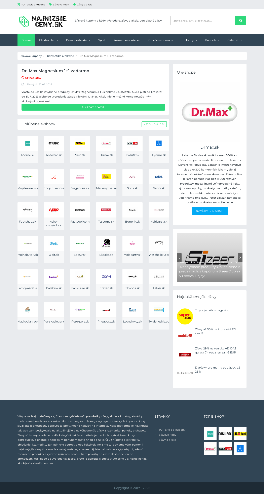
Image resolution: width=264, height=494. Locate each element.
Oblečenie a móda (162, 40)
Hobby (191, 40)
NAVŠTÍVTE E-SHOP (209, 210)
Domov (26, 40)
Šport (101, 40)
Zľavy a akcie (82, 4)
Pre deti (212, 40)
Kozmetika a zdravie (126, 40)
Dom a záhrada (78, 40)
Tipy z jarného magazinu (212, 310)
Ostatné (234, 40)
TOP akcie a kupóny (31, 4)
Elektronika (48, 40)
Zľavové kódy (59, 4)
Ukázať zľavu (93, 107)
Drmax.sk (209, 147)
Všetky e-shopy (154, 124)
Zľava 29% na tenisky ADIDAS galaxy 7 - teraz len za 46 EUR (215, 350)
